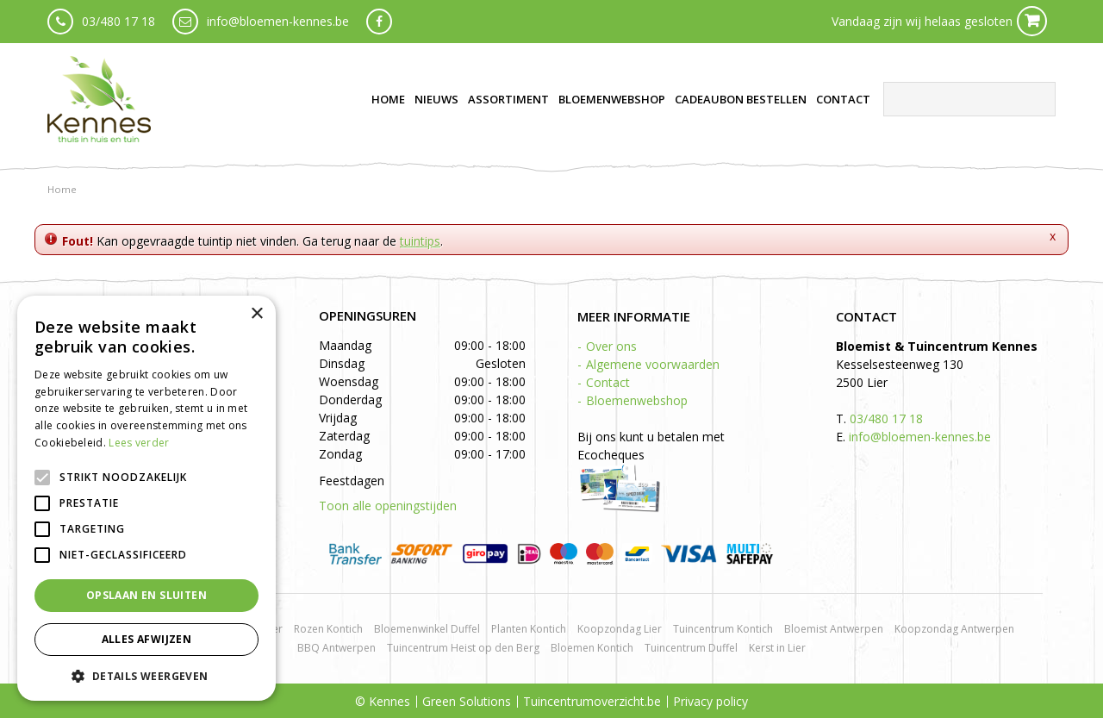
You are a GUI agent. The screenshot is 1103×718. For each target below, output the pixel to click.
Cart (1032, 21)
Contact (608, 382)
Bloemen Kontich (592, 647)
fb (379, 21)
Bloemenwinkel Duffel (427, 628)
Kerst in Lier (777, 647)
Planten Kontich (528, 628)
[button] (146, 675)
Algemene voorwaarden (653, 364)
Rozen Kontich (328, 628)
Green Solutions (466, 701)
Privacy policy (710, 701)
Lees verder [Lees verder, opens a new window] (139, 442)
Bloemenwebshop (637, 400)
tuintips (420, 241)
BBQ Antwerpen (336, 647)
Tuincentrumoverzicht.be (592, 701)
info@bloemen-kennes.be (278, 21)
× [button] (256, 314)
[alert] (146, 498)
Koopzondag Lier (619, 628)
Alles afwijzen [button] (147, 639)
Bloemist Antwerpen (833, 628)
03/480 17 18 (118, 21)
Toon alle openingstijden (388, 505)
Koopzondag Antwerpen (954, 628)
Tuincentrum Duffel (691, 647)
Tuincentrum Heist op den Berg (463, 647)
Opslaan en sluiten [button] (146, 595)
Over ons (611, 346)
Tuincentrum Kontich (723, 628)
